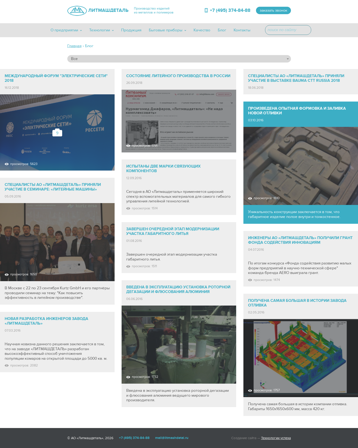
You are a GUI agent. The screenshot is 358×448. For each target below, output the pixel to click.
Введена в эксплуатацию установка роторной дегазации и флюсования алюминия (178, 289)
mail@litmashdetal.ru (171, 438)
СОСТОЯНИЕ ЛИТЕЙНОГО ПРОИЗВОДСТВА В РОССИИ (178, 76)
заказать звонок (273, 10)
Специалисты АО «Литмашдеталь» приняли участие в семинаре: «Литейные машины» (53, 187)
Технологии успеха (276, 438)
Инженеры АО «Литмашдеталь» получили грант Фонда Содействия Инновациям (300, 240)
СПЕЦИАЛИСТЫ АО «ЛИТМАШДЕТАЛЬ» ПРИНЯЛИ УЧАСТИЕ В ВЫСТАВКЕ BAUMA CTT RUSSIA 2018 (296, 78)
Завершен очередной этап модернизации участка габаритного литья (172, 231)
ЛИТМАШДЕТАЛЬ (108, 10)
